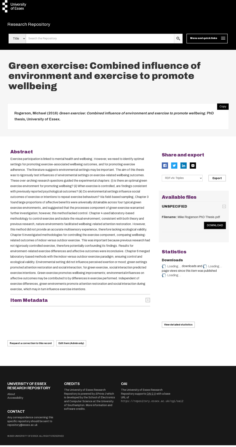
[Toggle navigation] (206, 40)
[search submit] (178, 40)
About (11, 395)
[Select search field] (17, 40)
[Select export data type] (182, 180)
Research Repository (34, 25)
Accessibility (15, 399)
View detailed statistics (178, 326)
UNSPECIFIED (174, 208)
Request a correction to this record (31, 345)
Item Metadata (29, 302)
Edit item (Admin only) (71, 345)
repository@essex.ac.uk (22, 426)
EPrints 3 (100, 395)
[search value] (100, 40)
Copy (221, 107)
